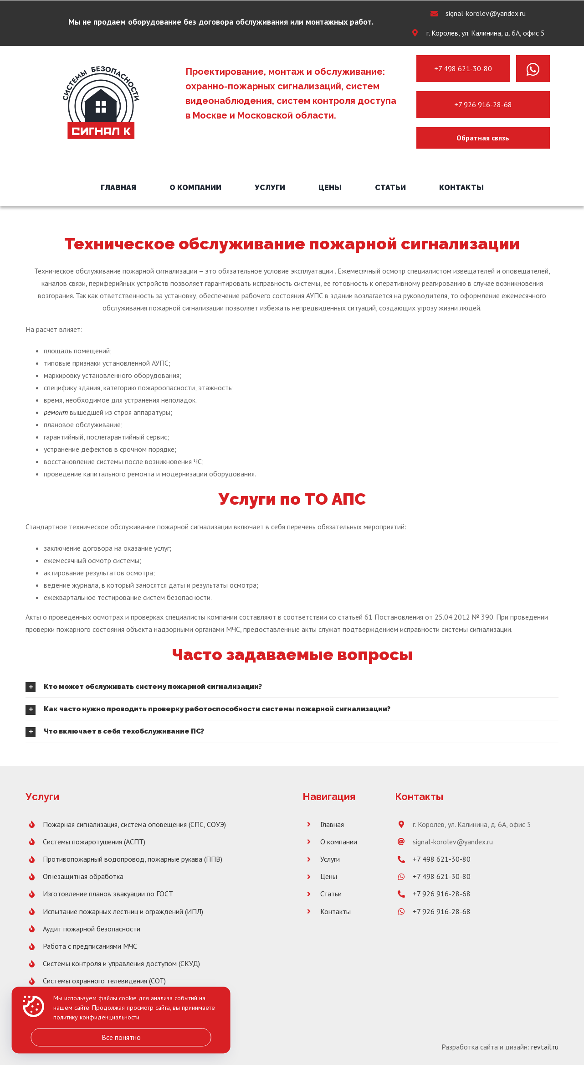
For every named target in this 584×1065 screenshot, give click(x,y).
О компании (338, 841)
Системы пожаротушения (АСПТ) (94, 841)
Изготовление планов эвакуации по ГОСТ (108, 893)
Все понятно (121, 1037)
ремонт (56, 412)
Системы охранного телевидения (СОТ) (104, 980)
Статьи (331, 893)
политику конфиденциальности (96, 1017)
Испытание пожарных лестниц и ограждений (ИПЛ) (123, 911)
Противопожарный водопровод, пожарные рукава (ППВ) (132, 858)
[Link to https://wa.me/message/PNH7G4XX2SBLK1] (533, 69)
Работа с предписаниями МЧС (90, 946)
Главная (332, 824)
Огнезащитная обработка (83, 876)
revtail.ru (544, 1046)
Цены (328, 876)
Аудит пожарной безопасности (91, 928)
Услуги (330, 858)
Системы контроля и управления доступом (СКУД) (121, 963)
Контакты (335, 911)
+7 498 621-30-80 (463, 68)
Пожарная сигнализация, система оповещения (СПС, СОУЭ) (134, 824)
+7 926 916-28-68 (483, 104)
